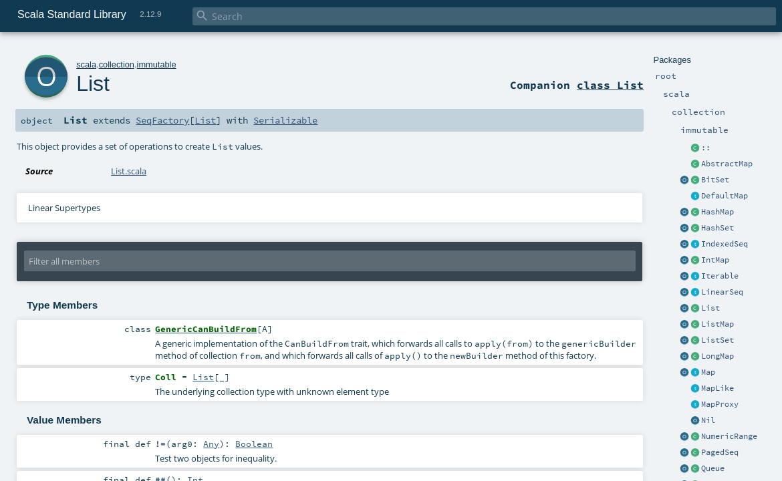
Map (708, 372)
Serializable (285, 120)
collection (116, 64)
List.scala (128, 171)
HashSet (717, 227)
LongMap (717, 356)
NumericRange (729, 436)
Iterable (720, 276)
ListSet (717, 340)
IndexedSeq (724, 244)
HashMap (717, 211)
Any (211, 443)
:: (705, 147)
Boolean (254, 443)
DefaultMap (724, 195)
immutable (156, 64)
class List (610, 85)
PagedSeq (720, 452)
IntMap (715, 260)
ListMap (717, 324)
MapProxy (720, 404)
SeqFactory (162, 120)
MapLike (717, 388)
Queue (713, 468)
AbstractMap (727, 163)
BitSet (715, 179)
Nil (708, 420)
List (710, 308)
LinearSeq (722, 292)
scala (86, 64)
